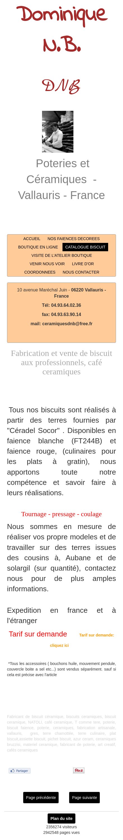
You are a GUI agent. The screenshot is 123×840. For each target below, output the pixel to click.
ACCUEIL (31, 238)
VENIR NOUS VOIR (47, 264)
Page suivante (84, 797)
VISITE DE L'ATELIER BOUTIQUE (61, 255)
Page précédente (41, 797)
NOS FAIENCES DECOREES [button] (74, 238)
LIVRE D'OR (83, 264)
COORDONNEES (39, 272)
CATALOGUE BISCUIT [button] (85, 247)
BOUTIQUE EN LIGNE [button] (38, 247)
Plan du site (61, 818)
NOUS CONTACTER (81, 272)
